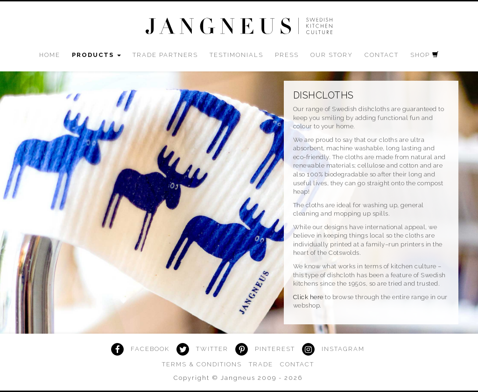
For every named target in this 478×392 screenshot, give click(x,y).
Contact (297, 364)
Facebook (150, 348)
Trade (261, 364)
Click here (308, 297)
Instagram (343, 348)
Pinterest (275, 348)
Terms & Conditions (202, 364)
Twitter (212, 348)
